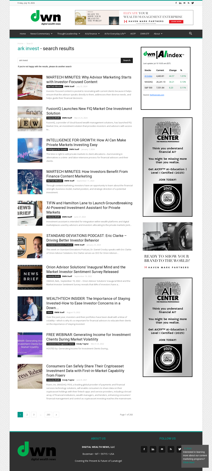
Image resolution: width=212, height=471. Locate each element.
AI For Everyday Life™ (115, 33)
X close (188, 448)
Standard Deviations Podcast (59, 245)
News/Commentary (41, 33)
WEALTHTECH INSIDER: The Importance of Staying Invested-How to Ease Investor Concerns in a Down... (88, 303)
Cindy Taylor (82, 344)
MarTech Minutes (54, 86)
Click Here (188, 462)
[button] (190, 33)
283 (48, 414)
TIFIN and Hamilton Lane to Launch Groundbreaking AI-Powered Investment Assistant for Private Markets (89, 207)
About (158, 33)
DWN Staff (69, 86)
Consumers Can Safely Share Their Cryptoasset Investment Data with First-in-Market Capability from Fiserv (85, 370)
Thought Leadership (68, 33)
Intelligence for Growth (57, 149)
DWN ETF (144, 33)
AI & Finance (92, 33)
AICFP (133, 33)
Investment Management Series (60, 344)
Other (49, 312)
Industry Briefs (53, 118)
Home (23, 33)
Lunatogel (116, 460)
